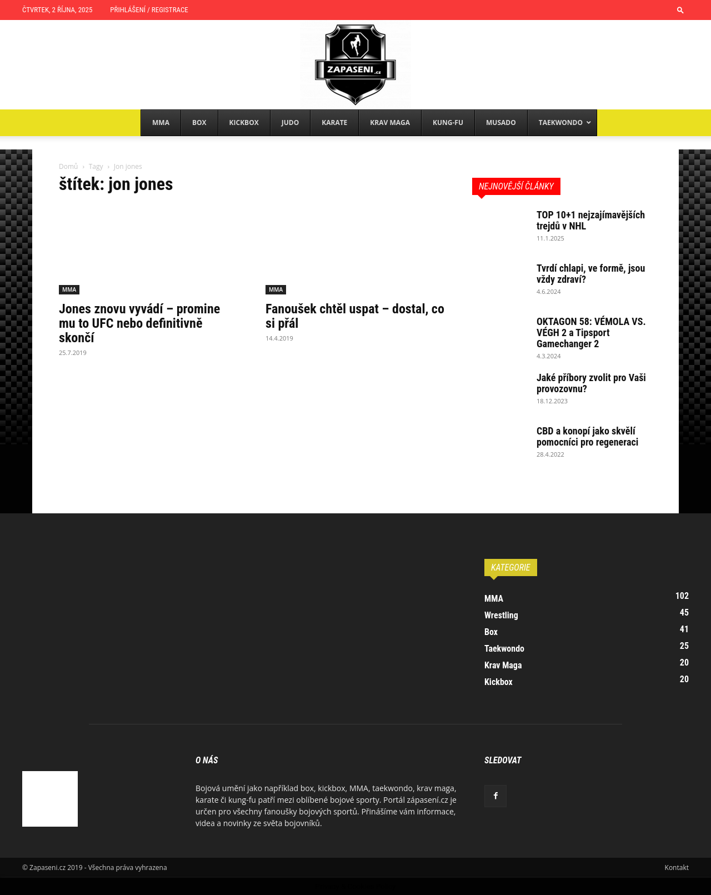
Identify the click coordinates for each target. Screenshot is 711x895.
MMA (69, 289)
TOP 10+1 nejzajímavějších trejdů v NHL (591, 220)
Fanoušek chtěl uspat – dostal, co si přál (355, 316)
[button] (680, 10)
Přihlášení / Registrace (149, 10)
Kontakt (677, 867)
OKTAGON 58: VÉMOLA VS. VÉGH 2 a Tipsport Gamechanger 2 (591, 332)
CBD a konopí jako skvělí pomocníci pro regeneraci (587, 436)
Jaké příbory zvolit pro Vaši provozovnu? (591, 383)
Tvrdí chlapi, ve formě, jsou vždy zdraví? (591, 273)
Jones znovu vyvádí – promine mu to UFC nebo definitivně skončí (139, 323)
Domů (68, 166)
